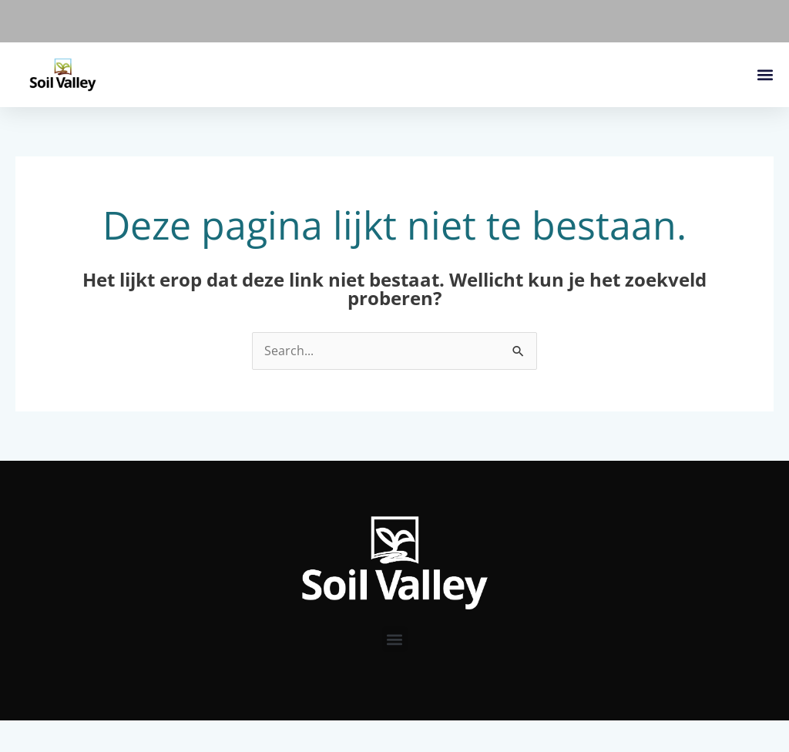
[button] (764, 75)
